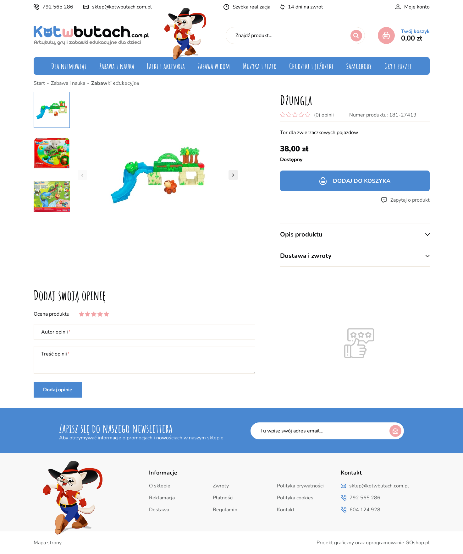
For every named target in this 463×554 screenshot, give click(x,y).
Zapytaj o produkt (410, 200)
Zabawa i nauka (116, 66)
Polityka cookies (295, 497)
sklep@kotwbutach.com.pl (122, 6)
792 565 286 (57, 6)
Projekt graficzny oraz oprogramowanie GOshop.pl (373, 542)
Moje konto (417, 6)
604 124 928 (365, 509)
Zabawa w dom (214, 66)
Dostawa (159, 509)
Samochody (359, 66)
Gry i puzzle (398, 66)
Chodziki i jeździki (311, 66)
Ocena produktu (51, 314)
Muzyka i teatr (259, 66)
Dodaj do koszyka (361, 181)
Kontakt (286, 509)
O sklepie (159, 485)
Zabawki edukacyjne (115, 83)
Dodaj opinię (57, 389)
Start (39, 83)
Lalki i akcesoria (166, 66)
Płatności (223, 497)
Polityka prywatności (300, 485)
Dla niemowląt (68, 66)
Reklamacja (162, 497)
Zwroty (221, 485)
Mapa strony (48, 542)
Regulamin (225, 509)
